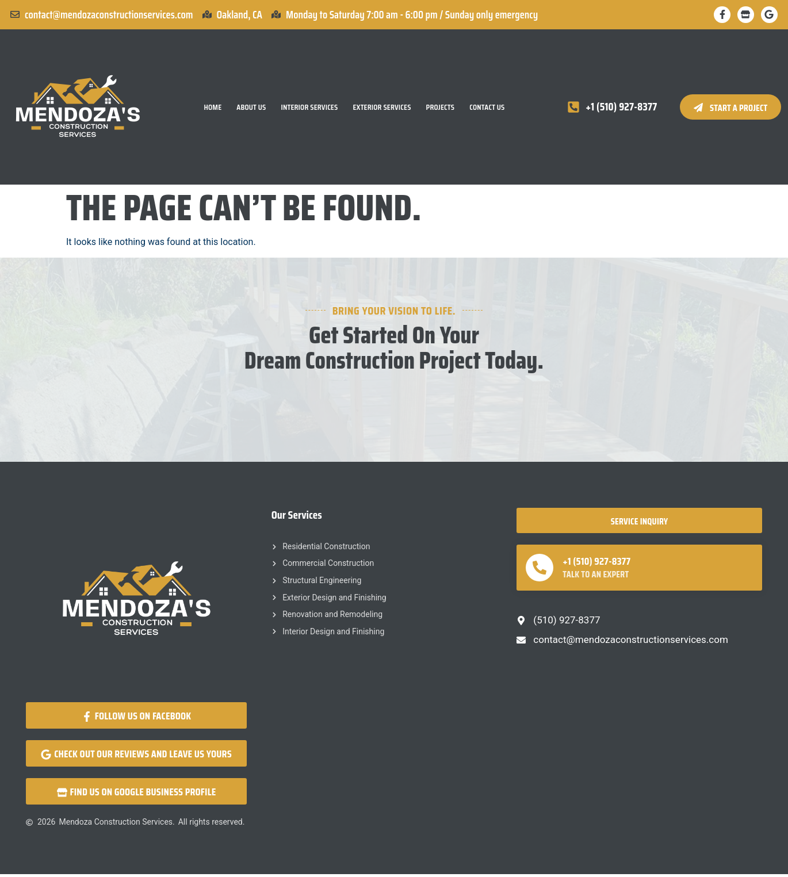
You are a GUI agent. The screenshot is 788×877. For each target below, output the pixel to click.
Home (212, 108)
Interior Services (309, 108)
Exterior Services (382, 108)
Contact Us (486, 108)
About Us (251, 108)
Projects (440, 108)
